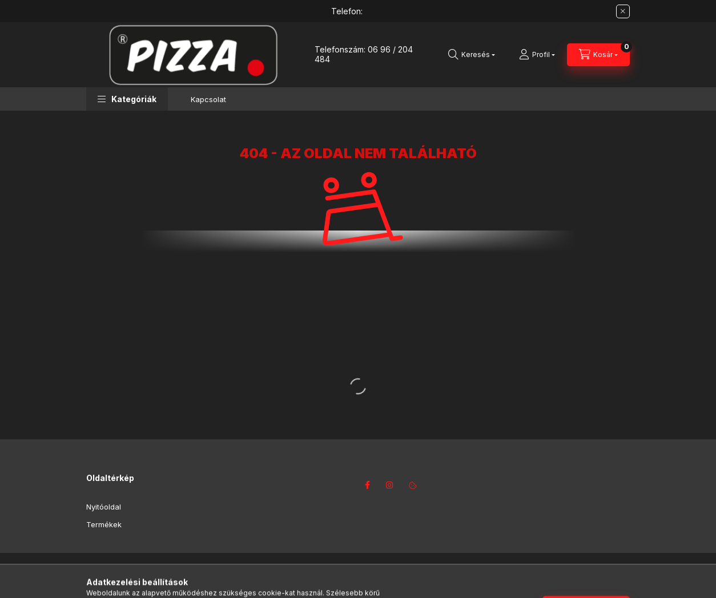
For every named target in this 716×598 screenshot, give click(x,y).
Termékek (104, 524)
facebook (367, 485)
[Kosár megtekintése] (598, 54)
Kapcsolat (208, 99)
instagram (390, 485)
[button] (127, 99)
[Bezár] (623, 11)
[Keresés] (471, 54)
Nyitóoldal (103, 506)
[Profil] (537, 54)
